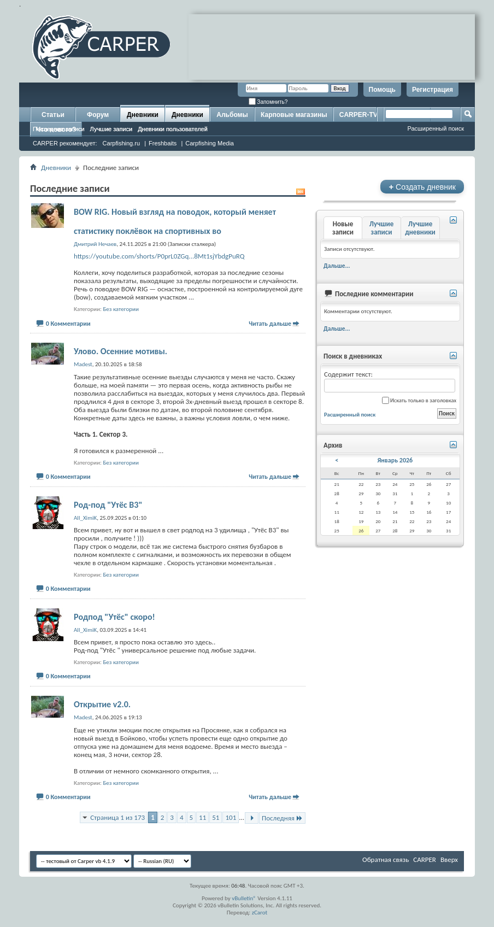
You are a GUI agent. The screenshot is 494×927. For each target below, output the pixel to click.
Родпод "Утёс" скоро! (114, 617)
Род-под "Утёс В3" (108, 505)
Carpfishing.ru (121, 143)
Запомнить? (268, 102)
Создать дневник (422, 186)
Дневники (142, 115)
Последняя (282, 818)
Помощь (382, 89)
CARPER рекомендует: (65, 143)
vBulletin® (244, 898)
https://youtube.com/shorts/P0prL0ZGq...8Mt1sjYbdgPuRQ (159, 256)
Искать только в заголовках (419, 400)
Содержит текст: (389, 381)
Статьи (53, 115)
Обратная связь (385, 859)
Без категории (121, 309)
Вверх (449, 859)
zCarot (260, 912)
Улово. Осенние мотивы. (120, 351)
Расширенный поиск (435, 128)
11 (202, 817)
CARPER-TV (358, 115)
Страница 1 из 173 (117, 817)
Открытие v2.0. (102, 704)
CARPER (424, 859)
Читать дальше (270, 323)
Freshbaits (163, 143)
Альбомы (232, 115)
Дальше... (337, 265)
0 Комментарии (68, 323)
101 (230, 817)
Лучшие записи (111, 129)
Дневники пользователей (173, 129)
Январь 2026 (395, 460)
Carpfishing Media (209, 143)
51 (215, 817)
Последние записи (59, 129)
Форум (98, 115)
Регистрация (432, 89)
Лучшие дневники (420, 228)
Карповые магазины (294, 115)
